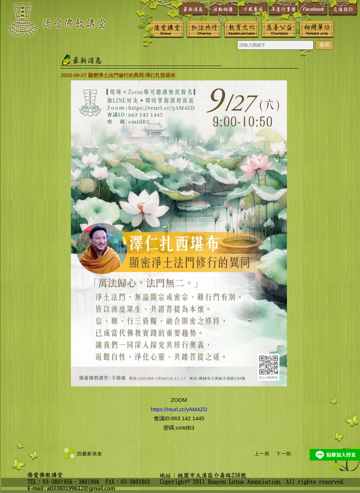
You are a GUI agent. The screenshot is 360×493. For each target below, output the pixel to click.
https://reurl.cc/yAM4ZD (179, 409)
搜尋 (324, 45)
